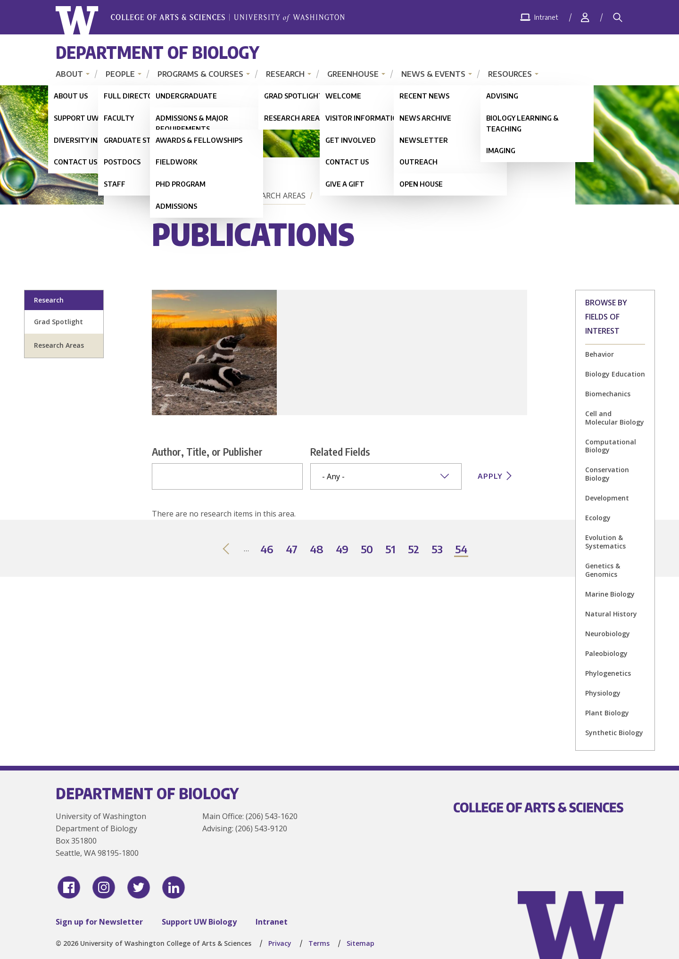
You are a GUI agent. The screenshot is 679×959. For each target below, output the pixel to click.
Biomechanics (607, 393)
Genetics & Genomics (602, 570)
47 (292, 549)
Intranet (272, 922)
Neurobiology (607, 633)
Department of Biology (157, 52)
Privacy (279, 943)
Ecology (598, 517)
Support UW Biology (199, 922)
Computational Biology (610, 446)
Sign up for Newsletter (99, 922)
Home (165, 195)
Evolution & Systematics (605, 541)
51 (391, 549)
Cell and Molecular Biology (614, 417)
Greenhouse (353, 74)
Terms (319, 943)
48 (317, 549)
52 (414, 549)
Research (285, 74)
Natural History (611, 613)
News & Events (433, 74)
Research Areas (275, 195)
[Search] (617, 17)
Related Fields (340, 451)
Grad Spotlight (58, 321)
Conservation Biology (607, 474)
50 (367, 549)
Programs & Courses (200, 74)
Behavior (599, 354)
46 (267, 549)
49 (342, 549)
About (69, 74)
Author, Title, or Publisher (207, 451)
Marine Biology (610, 594)
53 (437, 549)
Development (607, 497)
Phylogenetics (608, 673)
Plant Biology (607, 712)
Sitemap (360, 943)
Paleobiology (606, 653)
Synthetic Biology (614, 732)
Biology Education (615, 373)
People (120, 74)
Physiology (603, 693)
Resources (510, 74)
